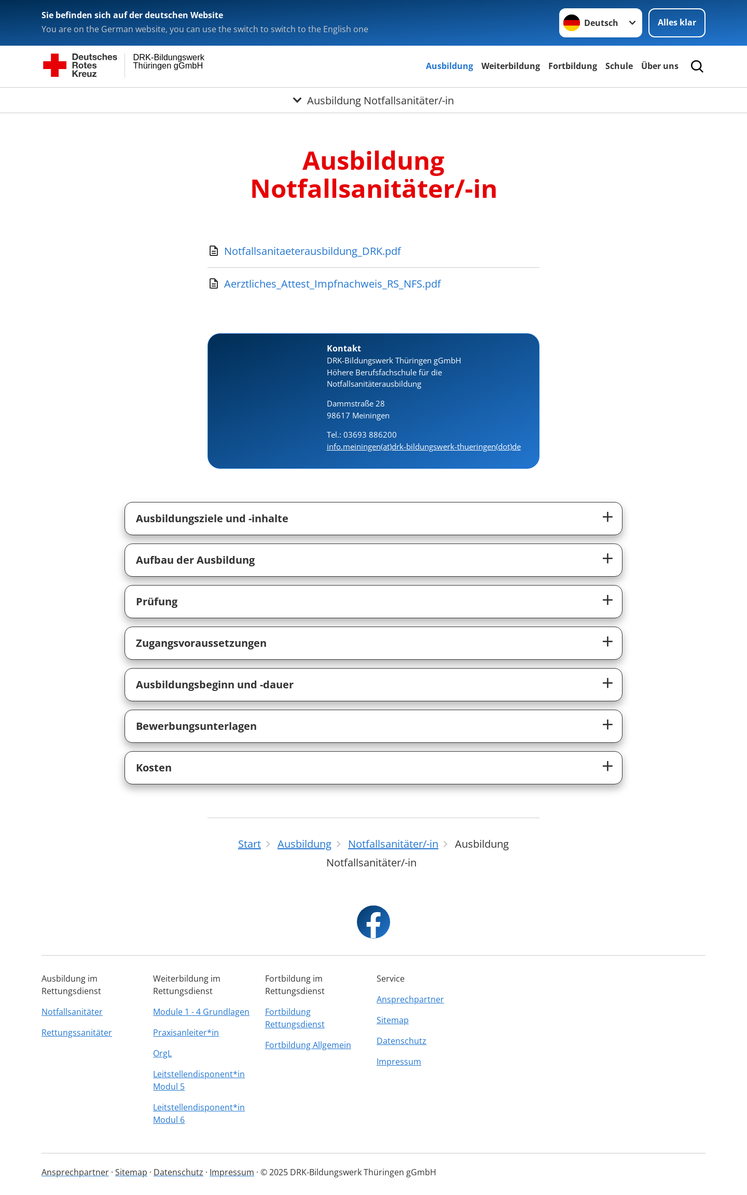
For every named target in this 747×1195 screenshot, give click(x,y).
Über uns (660, 66)
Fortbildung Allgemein (308, 1045)
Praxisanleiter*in (186, 1032)
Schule (619, 66)
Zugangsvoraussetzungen (201, 643)
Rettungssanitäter (77, 1032)
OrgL (162, 1053)
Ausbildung (449, 66)
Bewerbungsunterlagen (196, 726)
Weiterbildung (510, 66)
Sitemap (393, 1020)
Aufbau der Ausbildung (195, 560)
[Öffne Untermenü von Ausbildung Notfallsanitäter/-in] (373, 100)
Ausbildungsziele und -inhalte (212, 518)
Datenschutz (401, 1041)
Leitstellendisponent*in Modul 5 (199, 1080)
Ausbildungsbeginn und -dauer (215, 684)
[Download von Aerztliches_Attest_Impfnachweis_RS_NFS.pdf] (374, 284)
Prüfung (156, 601)
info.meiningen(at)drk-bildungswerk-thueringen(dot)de (424, 446)
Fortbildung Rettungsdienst (295, 1018)
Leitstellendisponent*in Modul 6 (199, 1113)
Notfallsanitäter (72, 1011)
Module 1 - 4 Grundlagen (201, 1011)
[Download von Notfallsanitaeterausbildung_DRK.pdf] (374, 251)
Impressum (399, 1061)
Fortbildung (572, 66)
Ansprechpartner (410, 999)
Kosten (154, 768)
